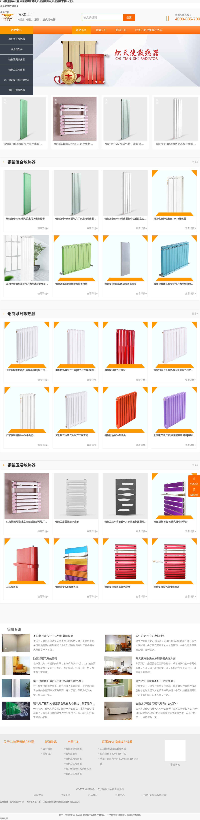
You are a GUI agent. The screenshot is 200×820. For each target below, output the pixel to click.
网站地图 (4, 818)
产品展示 (93, 795)
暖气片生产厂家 (17, 802)
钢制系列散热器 (16, 59)
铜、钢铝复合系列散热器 (17, 80)
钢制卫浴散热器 (16, 69)
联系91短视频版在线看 (148, 30)
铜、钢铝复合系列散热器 (78, 768)
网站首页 (81, 30)
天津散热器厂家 (33, 802)
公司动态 (47, 748)
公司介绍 (101, 30)
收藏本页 (14, 6)
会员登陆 (4, 6)
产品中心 (16, 30)
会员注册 (4, 12)
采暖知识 (47, 753)
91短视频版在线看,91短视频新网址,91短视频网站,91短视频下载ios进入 (37, 1)
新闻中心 (121, 30)
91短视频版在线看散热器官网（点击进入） (62, 802)
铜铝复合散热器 (16, 39)
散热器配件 (16, 49)
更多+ (195, 162)
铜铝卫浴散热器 (16, 90)
